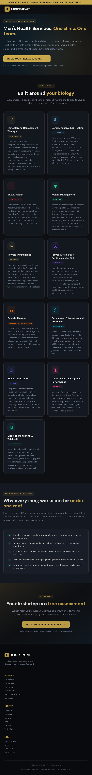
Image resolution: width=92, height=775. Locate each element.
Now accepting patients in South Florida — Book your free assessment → (46, 2)
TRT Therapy (10, 680)
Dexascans (9, 698)
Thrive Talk (9, 729)
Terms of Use (10, 752)
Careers (8, 725)
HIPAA (7, 745)
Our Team (8, 714)
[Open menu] (84, 9)
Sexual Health (10, 691)
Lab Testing (9, 683)
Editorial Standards (12, 749)
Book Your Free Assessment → (27, 59)
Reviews (8, 718)
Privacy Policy (10, 741)
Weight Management (13, 694)
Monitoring (9, 687)
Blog (6, 722)
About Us (8, 711)
